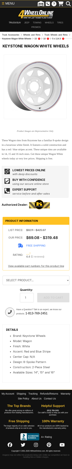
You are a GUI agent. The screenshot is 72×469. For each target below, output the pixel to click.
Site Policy (23, 398)
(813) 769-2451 (53, 410)
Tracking (33, 393)
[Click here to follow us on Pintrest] (49, 444)
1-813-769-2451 (36, 313)
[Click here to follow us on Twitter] (23, 444)
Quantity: (26, 290)
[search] (68, 3)
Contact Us (50, 398)
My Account (8, 393)
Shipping (21, 393)
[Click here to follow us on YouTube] (62, 444)
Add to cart (53, 297)
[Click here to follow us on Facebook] (9, 444)
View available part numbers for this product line (36, 265)
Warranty (65, 393)
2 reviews (37, 256)
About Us (37, 398)
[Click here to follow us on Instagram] (36, 444)
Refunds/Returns (49, 393)
